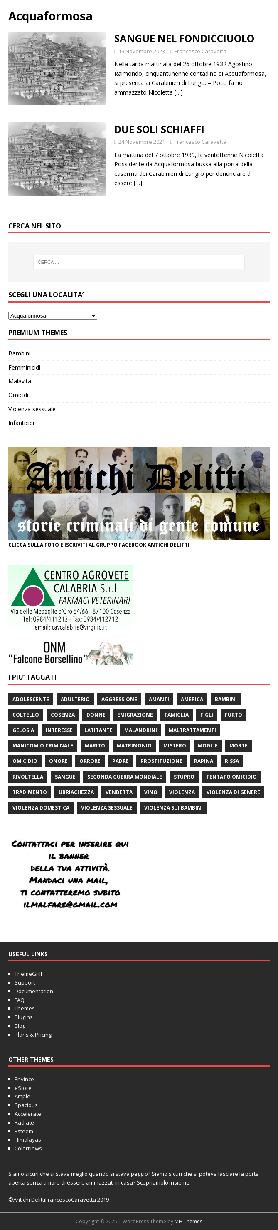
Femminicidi (24, 367)
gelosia (23, 730)
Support (25, 982)
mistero (174, 745)
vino (150, 792)
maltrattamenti (192, 730)
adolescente (30, 699)
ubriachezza (76, 792)
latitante (98, 730)
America (192, 699)
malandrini (140, 730)
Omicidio (24, 761)
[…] (179, 92)
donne (96, 714)
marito (95, 745)
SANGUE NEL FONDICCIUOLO (184, 38)
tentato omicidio (231, 776)
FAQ (20, 1000)
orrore (90, 761)
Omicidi (18, 395)
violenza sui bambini (173, 807)
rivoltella (27, 776)
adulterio (75, 699)
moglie (208, 745)
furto (233, 714)
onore (58, 761)
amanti (159, 699)
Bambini (19, 353)
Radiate (24, 1122)
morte (238, 745)
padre (120, 761)
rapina (203, 761)
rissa (232, 761)
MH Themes (188, 1221)
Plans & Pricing (33, 1034)
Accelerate (28, 1114)
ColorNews (28, 1148)
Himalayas (28, 1139)
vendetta (119, 792)
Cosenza (63, 714)
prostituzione (161, 761)
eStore (23, 1088)
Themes (25, 1008)
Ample (22, 1096)
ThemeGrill (28, 974)
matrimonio (134, 745)
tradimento (29, 792)
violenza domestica (40, 807)
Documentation (34, 991)
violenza (182, 792)
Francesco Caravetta (200, 51)
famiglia (177, 714)
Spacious (26, 1105)
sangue (65, 776)
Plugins (24, 1017)
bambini (226, 699)
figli (206, 714)
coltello (25, 714)
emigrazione (135, 714)
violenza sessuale (107, 807)
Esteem (24, 1131)
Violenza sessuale (32, 409)
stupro (184, 776)
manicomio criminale (42, 745)
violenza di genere (233, 792)
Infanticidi (21, 423)
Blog (20, 1026)
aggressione (119, 699)
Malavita (19, 381)
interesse (59, 730)
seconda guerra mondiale (124, 776)
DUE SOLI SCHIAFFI (159, 129)
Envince (24, 1079)
